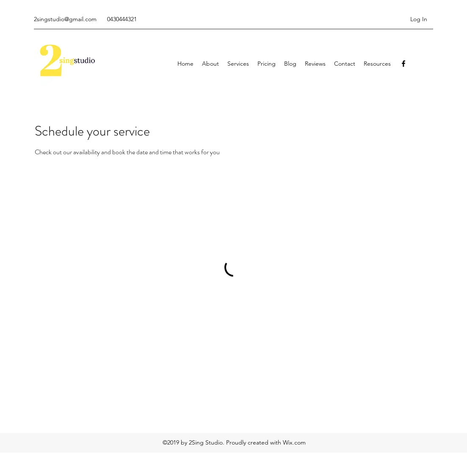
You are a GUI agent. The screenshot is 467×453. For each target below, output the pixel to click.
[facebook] (403, 63)
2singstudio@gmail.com (65, 19)
